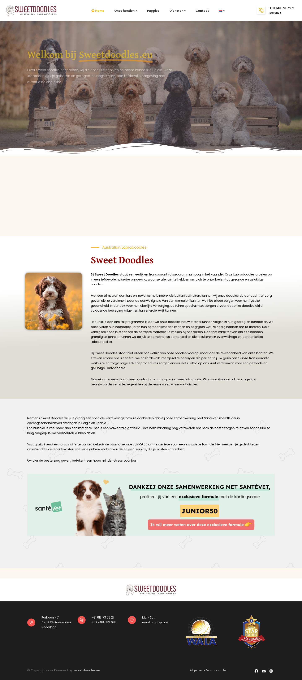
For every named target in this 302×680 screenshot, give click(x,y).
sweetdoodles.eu (86, 670)
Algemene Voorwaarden (209, 670)
